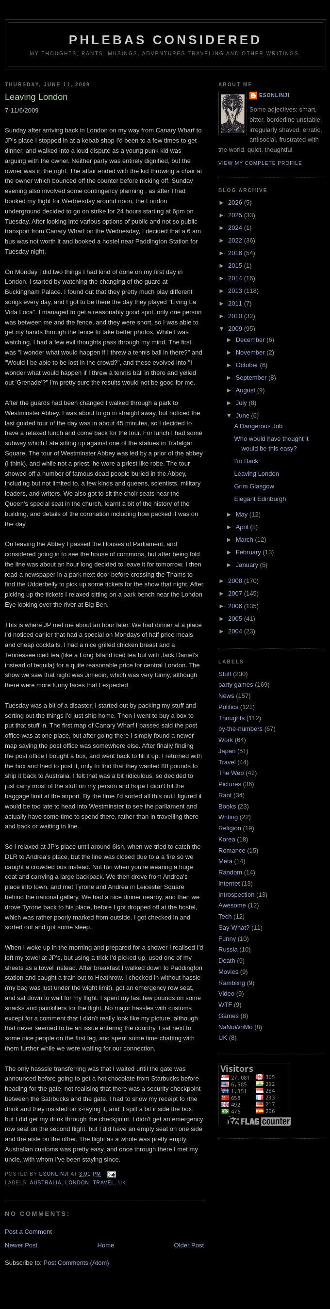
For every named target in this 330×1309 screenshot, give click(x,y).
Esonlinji (274, 95)
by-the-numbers (240, 728)
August (246, 390)
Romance (232, 850)
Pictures (229, 784)
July (242, 402)
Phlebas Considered (165, 39)
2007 (236, 593)
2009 (236, 328)
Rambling (231, 982)
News (226, 695)
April (243, 527)
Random (230, 872)
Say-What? (233, 927)
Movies (228, 971)
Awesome (232, 905)
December (251, 339)
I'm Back (246, 461)
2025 (236, 215)
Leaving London (256, 473)
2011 (236, 303)
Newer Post (21, 1245)
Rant (224, 795)
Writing (228, 817)
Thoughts (231, 718)
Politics (228, 707)
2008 (236, 580)
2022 (236, 240)
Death (226, 960)
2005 (236, 618)
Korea (226, 839)
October (248, 365)
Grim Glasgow (254, 486)
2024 (236, 227)
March (245, 539)
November (251, 352)
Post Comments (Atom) (76, 1262)
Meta (225, 861)
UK (122, 1182)
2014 (236, 278)
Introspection (236, 894)
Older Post (189, 1245)
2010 (236, 316)
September (252, 377)
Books (227, 806)
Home (106, 1245)
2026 (236, 202)
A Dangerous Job (258, 426)
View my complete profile (260, 163)
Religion (229, 828)
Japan (226, 751)
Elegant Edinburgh (260, 498)
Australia (45, 1182)
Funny (227, 938)
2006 (236, 606)
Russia (228, 949)
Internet (229, 883)
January (248, 564)
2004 (236, 631)
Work (225, 739)
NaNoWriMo (235, 1027)
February (249, 552)
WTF (225, 1004)
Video (226, 993)
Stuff (224, 674)
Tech (224, 916)
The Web (231, 772)
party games (235, 684)
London (77, 1182)
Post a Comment (28, 1231)
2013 (236, 290)
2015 (236, 265)
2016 (236, 253)
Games (228, 1015)
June (243, 415)
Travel (104, 1182)
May (242, 514)
